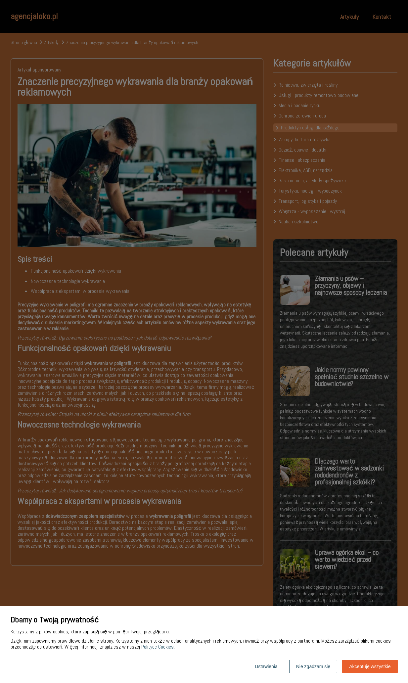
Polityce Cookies (157, 646)
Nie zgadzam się (313, 666)
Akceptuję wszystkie (369, 666)
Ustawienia (266, 666)
